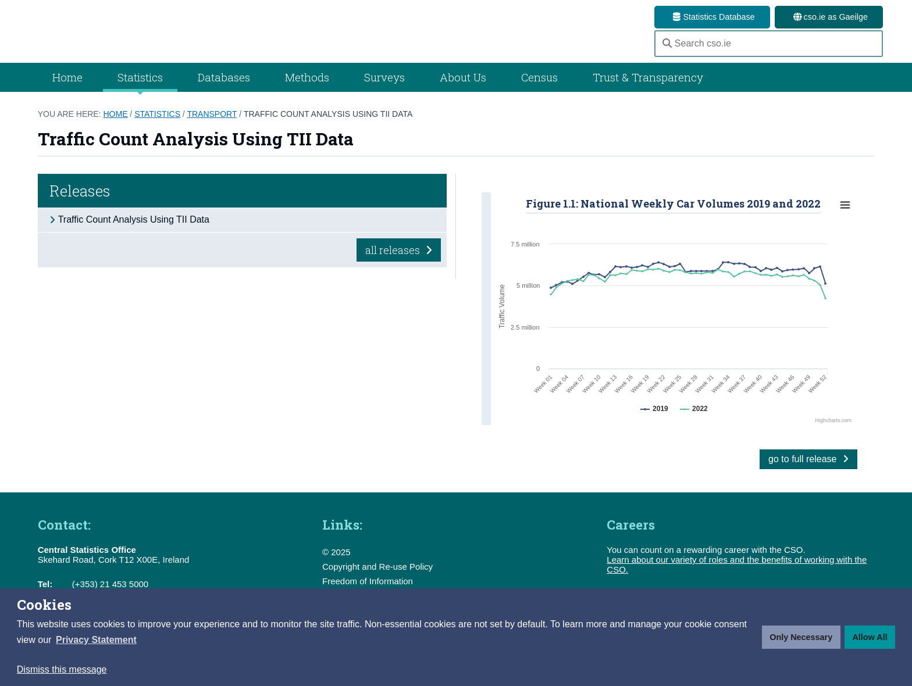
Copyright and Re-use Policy (377, 580)
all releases (398, 263)
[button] (96, 640)
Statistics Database (711, 17)
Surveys (384, 90)
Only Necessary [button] (801, 637)
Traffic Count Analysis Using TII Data (328, 127)
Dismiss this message (62, 669)
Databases (224, 90)
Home (67, 90)
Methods (307, 90)
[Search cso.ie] (768, 50)
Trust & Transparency (648, 90)
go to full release (808, 472)
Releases (80, 204)
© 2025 (336, 565)
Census (539, 90)
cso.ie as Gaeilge (829, 17)
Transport (212, 127)
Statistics (157, 127)
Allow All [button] (869, 637)
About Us (463, 90)
